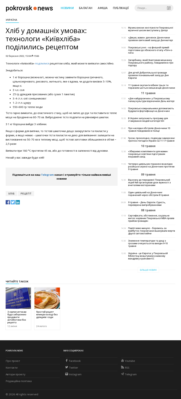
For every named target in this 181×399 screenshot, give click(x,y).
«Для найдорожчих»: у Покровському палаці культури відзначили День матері (151, 99)
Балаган (85, 8)
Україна (11, 19)
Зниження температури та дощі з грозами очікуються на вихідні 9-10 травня (148, 243)
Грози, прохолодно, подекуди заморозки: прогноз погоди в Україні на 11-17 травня (151, 139)
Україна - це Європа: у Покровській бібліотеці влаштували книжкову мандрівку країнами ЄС (148, 256)
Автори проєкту (15, 374)
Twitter (71, 367)
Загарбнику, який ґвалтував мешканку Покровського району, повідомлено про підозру (150, 63)
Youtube (128, 361)
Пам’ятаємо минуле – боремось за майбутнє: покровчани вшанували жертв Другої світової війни (151, 231)
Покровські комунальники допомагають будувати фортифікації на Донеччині (151, 109)
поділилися (42, 63)
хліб (11, 193)
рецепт (26, 193)
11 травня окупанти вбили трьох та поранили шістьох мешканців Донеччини (151, 86)
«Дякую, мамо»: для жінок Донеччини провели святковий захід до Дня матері (150, 39)
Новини (67, 8)
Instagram (73, 374)
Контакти (11, 367)
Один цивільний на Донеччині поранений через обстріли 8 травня (148, 193)
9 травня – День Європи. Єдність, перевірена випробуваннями (147, 203)
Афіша (103, 8)
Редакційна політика (19, 381)
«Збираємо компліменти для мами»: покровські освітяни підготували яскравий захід (148, 154)
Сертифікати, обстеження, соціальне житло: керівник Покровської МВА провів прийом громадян (151, 218)
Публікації (121, 8)
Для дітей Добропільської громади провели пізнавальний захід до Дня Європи (148, 75)
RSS (125, 367)
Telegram (47, 174)
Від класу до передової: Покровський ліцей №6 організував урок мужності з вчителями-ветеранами (149, 182)
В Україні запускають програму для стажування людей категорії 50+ (148, 119)
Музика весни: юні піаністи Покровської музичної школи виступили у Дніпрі (150, 29)
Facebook (73, 361)
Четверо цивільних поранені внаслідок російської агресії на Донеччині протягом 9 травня (151, 167)
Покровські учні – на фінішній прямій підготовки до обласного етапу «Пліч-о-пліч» (150, 50)
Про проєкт (13, 361)
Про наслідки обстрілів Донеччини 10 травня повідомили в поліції (149, 129)
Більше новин (148, 269)
